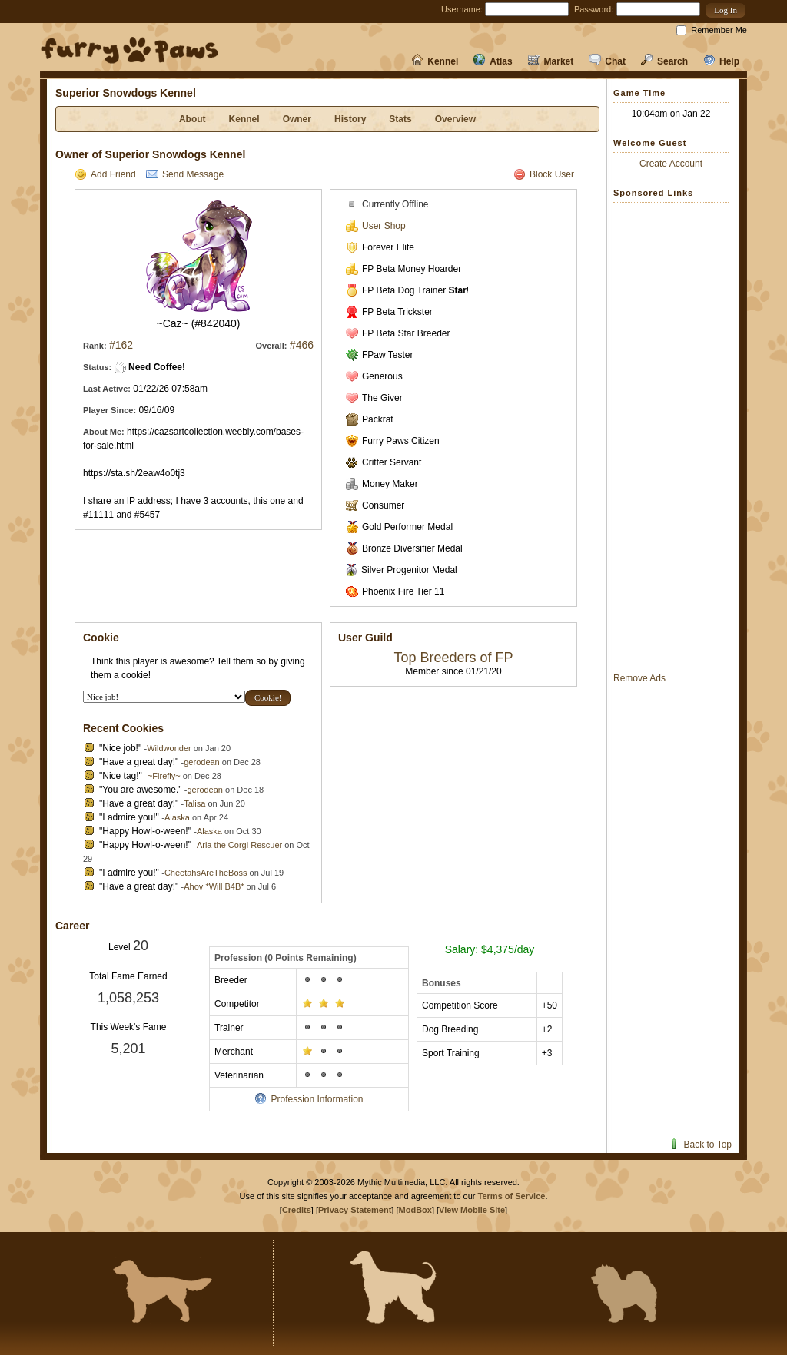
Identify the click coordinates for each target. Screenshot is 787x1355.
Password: (593, 9)
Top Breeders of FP (453, 657)
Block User (543, 174)
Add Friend (105, 174)
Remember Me (719, 30)
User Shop (376, 226)
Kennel (434, 61)
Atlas (492, 61)
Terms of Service (512, 1196)
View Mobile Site (472, 1209)
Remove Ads (639, 678)
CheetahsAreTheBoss (205, 872)
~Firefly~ (164, 775)
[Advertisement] (674, 437)
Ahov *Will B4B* (214, 886)
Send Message (185, 174)
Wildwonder (169, 748)
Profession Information (308, 1099)
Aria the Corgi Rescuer (239, 845)
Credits (296, 1209)
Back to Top (700, 1144)
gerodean (202, 762)
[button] (725, 10)
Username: (462, 9)
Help (721, 61)
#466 (302, 345)
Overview (455, 119)
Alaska (177, 817)
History (350, 119)
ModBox (415, 1209)
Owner (297, 119)
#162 (121, 345)
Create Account (670, 163)
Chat (607, 61)
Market (551, 61)
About (192, 119)
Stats (400, 119)
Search (664, 61)
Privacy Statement (354, 1209)
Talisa (194, 803)
